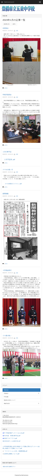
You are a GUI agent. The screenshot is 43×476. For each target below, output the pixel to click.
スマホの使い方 (8, 169)
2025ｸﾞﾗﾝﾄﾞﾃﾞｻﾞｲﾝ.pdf (10, 438)
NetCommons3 (9, 2)
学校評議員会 (7, 94)
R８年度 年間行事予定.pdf (12, 435)
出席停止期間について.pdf (11, 454)
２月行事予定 (7, 152)
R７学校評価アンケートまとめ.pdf (14, 433)
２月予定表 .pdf (9, 159)
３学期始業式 (7, 270)
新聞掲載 (6, 193)
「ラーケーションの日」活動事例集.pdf (15, 451)
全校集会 (6, 28)
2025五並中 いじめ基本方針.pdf (12, 441)
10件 (14, 24)
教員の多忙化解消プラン (9, 466)
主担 (16, 30)
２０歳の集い (7, 335)
